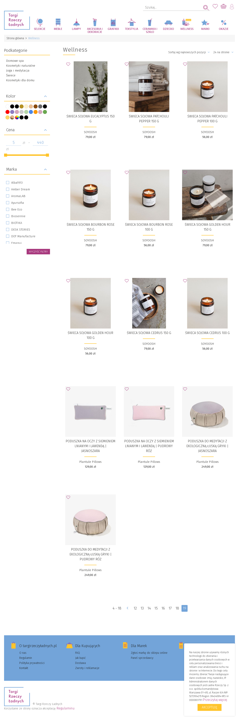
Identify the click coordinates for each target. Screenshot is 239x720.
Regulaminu (65, 708)
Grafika (113, 29)
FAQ (77, 653)
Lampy (76, 29)
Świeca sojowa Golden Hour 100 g (90, 335)
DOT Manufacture (23, 236)
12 (135, 608)
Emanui (16, 243)
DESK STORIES (20, 229)
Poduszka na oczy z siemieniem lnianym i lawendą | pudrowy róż (149, 446)
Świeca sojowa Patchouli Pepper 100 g (207, 118)
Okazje (223, 29)
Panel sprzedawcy (142, 658)
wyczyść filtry (38, 251)
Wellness (186, 29)
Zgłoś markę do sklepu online (149, 653)
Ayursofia (17, 203)
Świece (10, 75)
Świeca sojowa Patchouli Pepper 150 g (149, 118)
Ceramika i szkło (150, 31)
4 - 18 (116, 608)
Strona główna (15, 38)
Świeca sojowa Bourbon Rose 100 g (149, 227)
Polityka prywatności (32, 663)
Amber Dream (20, 189)
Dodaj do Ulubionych (69, 65)
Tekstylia (131, 29)
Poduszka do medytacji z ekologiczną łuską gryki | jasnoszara (207, 446)
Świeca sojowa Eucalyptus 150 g (90, 118)
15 (156, 608)
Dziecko (168, 29)
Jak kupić (80, 658)
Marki (205, 29)
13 (141, 608)
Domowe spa (15, 61)
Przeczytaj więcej (215, 700)
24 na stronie (223, 52)
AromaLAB (18, 196)
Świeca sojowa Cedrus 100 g (207, 333)
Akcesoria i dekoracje (95, 31)
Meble (58, 29)
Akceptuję (209, 707)
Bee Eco (16, 209)
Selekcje (39, 29)
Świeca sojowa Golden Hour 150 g (207, 227)
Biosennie (18, 216)
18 (177, 608)
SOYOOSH (90, 132)
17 (170, 608)
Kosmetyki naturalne (20, 65)
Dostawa (80, 663)
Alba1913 (17, 182)
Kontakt (23, 668)
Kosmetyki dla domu (20, 80)
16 (163, 608)
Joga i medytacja (17, 70)
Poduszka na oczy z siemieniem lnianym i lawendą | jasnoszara (90, 446)
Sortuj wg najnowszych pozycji (189, 52)
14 (149, 608)
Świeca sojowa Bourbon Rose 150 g (90, 227)
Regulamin (25, 658)
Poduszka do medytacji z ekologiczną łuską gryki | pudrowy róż (91, 554)
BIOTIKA (16, 223)
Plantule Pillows (90, 462)
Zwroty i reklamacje (87, 668)
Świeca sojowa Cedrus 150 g (149, 333)
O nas (22, 653)
